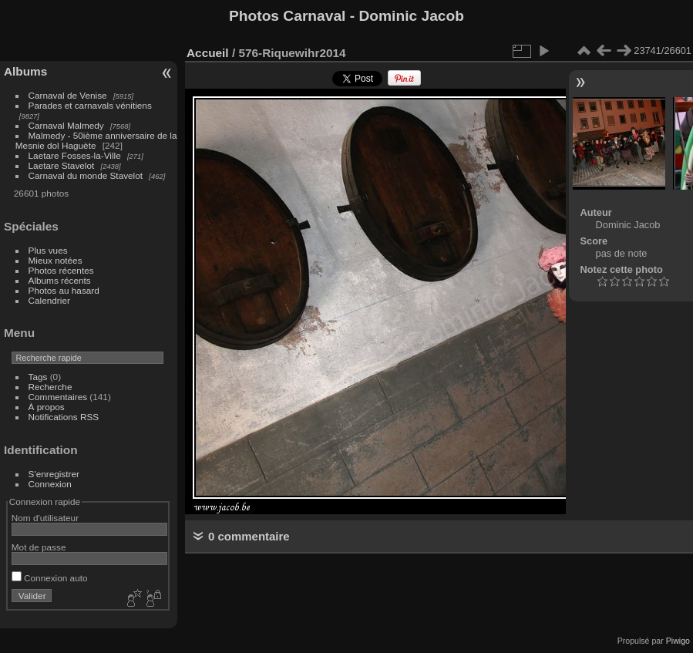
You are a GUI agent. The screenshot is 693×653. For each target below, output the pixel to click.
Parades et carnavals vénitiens (90, 105)
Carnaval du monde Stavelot (86, 175)
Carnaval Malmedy (66, 125)
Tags (38, 377)
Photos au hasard (64, 290)
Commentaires (58, 397)
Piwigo (678, 640)
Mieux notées (55, 260)
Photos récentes (61, 270)
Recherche (50, 387)
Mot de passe (39, 547)
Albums (25, 71)
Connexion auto (50, 578)
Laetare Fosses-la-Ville (75, 155)
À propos (47, 407)
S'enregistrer (54, 474)
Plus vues (48, 250)
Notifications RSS (64, 417)
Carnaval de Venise (68, 95)
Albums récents (60, 280)
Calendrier (49, 300)
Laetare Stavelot (62, 165)
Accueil (208, 52)
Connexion (50, 484)
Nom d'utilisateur (45, 518)
